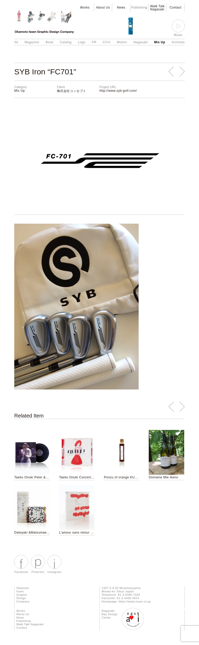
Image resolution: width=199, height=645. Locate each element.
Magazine (32, 42)
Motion (122, 42)
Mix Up (159, 42)
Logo (82, 42)
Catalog (66, 42)
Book (49, 42)
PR (94, 42)
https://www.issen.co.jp (134, 601)
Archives (178, 42)
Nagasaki (140, 42)
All (16, 42)
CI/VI (107, 42)
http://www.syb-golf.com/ (118, 91)
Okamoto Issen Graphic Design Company (23, 594)
